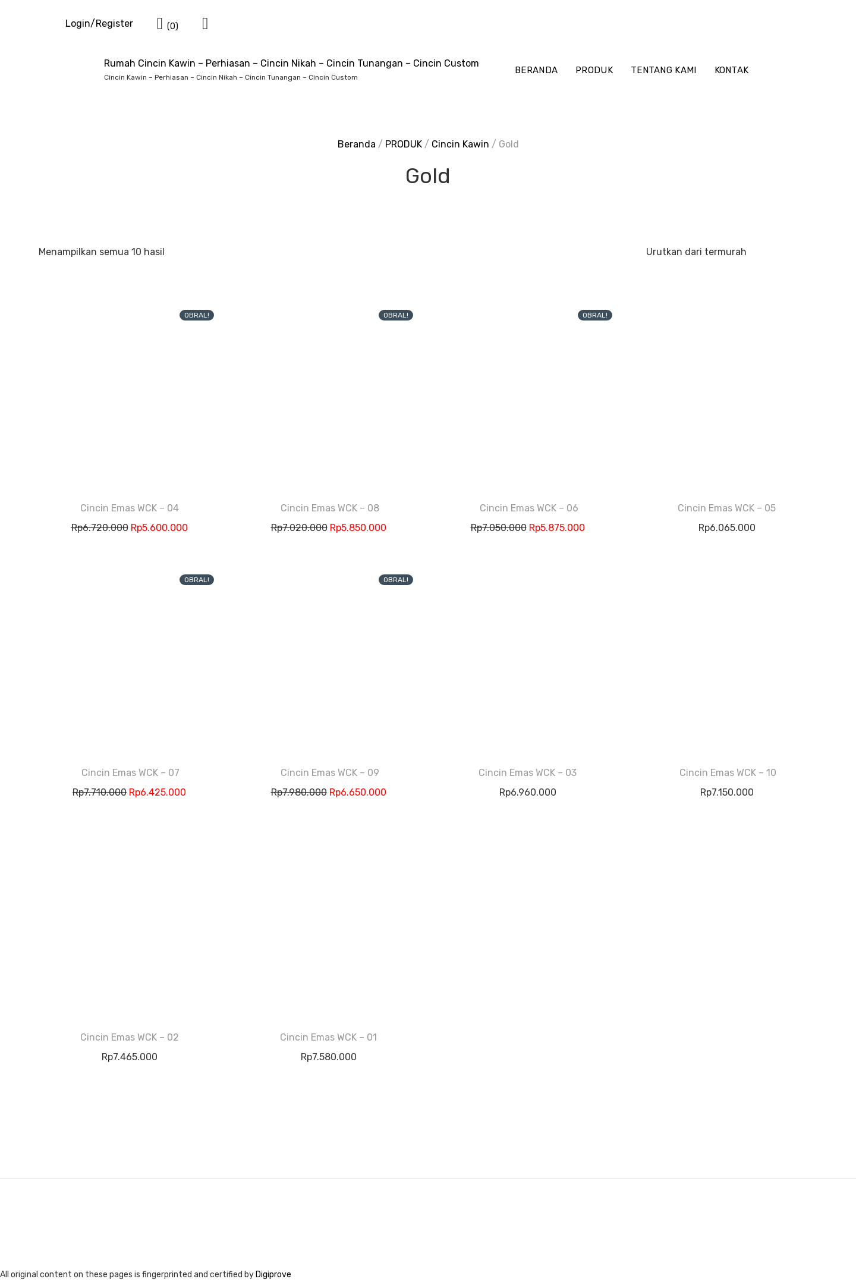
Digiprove (273, 1275)
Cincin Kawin (460, 144)
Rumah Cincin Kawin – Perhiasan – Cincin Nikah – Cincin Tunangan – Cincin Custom (291, 63)
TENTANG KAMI (664, 70)
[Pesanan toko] (726, 252)
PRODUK (594, 70)
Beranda (357, 144)
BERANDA (536, 70)
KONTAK (732, 70)
